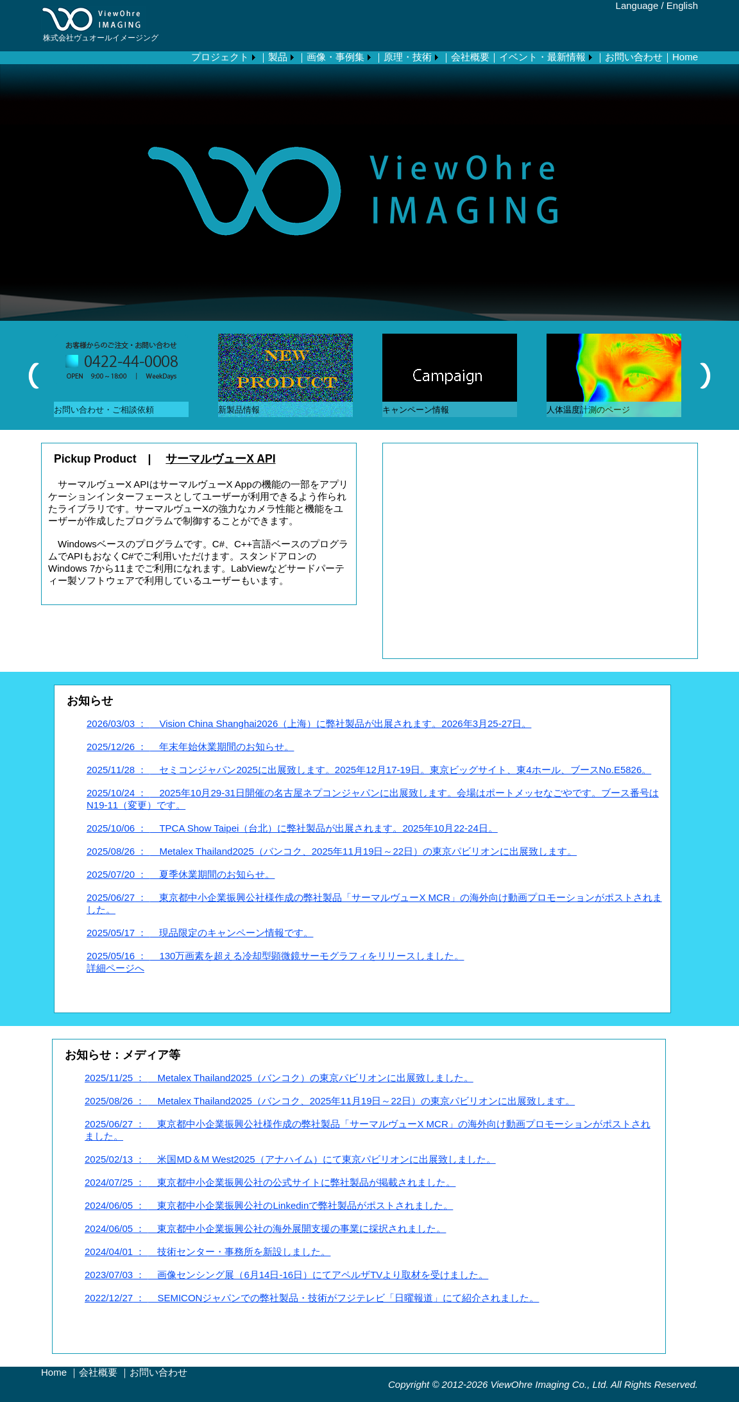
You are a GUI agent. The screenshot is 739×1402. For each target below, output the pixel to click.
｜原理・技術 (403, 56)
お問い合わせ (158, 1372)
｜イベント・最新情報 (537, 56)
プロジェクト (220, 56)
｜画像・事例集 (330, 56)
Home (54, 1372)
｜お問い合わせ (629, 56)
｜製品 (273, 56)
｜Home (680, 56)
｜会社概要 (465, 56)
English (682, 5)
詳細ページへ (115, 967)
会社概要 (98, 1372)
